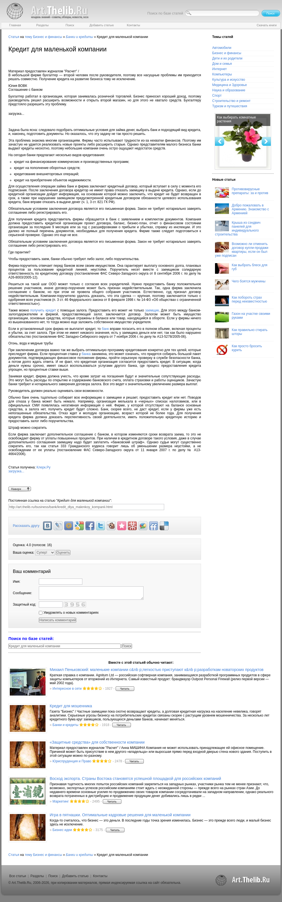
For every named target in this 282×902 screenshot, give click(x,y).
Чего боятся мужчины (240, 284)
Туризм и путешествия (229, 106)
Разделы (37, 876)
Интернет (219, 69)
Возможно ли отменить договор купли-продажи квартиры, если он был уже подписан (241, 250)
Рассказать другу (26, 526)
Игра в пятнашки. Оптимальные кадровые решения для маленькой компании (120, 815)
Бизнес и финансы (47, 37)
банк (105, 329)
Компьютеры (222, 74)
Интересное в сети (67, 689)
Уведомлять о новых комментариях (69, 613)
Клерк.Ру (104, 476)
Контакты (100, 876)
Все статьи (17, 876)
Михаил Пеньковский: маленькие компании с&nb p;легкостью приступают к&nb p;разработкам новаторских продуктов (157, 669)
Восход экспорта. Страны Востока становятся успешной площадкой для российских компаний (135, 778)
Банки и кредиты (65, 725)
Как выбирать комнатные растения (236, 119)
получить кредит (43, 310)
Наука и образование (228, 90)
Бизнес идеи (62, 830)
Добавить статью (75, 876)
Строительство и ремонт (231, 101)
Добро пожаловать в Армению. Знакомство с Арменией (242, 209)
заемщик (152, 310)
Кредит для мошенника (71, 706)
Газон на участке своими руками (242, 317)
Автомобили (221, 48)
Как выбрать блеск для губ (241, 268)
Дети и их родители (227, 58)
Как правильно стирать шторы (241, 333)
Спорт (217, 95)
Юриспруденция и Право (71, 761)
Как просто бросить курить (238, 349)
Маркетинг (60, 801)
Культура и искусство (228, 80)
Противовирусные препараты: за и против (241, 192)
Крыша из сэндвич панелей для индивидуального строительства (238, 228)
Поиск (53, 876)
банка (86, 354)
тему (28, 37)
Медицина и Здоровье (229, 85)
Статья (13, 37)
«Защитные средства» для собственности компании (97, 742)
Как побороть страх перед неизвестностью (241, 301)
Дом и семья (222, 64)
